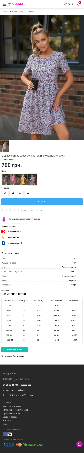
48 (28, 193)
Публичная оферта (11, 413)
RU (69, 4)
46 (20, 193)
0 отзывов (25, 211)
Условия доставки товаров (15, 410)
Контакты (7, 420)
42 (5, 193)
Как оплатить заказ (12, 406)
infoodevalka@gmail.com (14, 390)
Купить (42, 202)
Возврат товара (10, 417)
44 (13, 193)
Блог (5, 424)
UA (72, 4)
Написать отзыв (37, 211)
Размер (6, 188)
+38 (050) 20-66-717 (16, 379)
